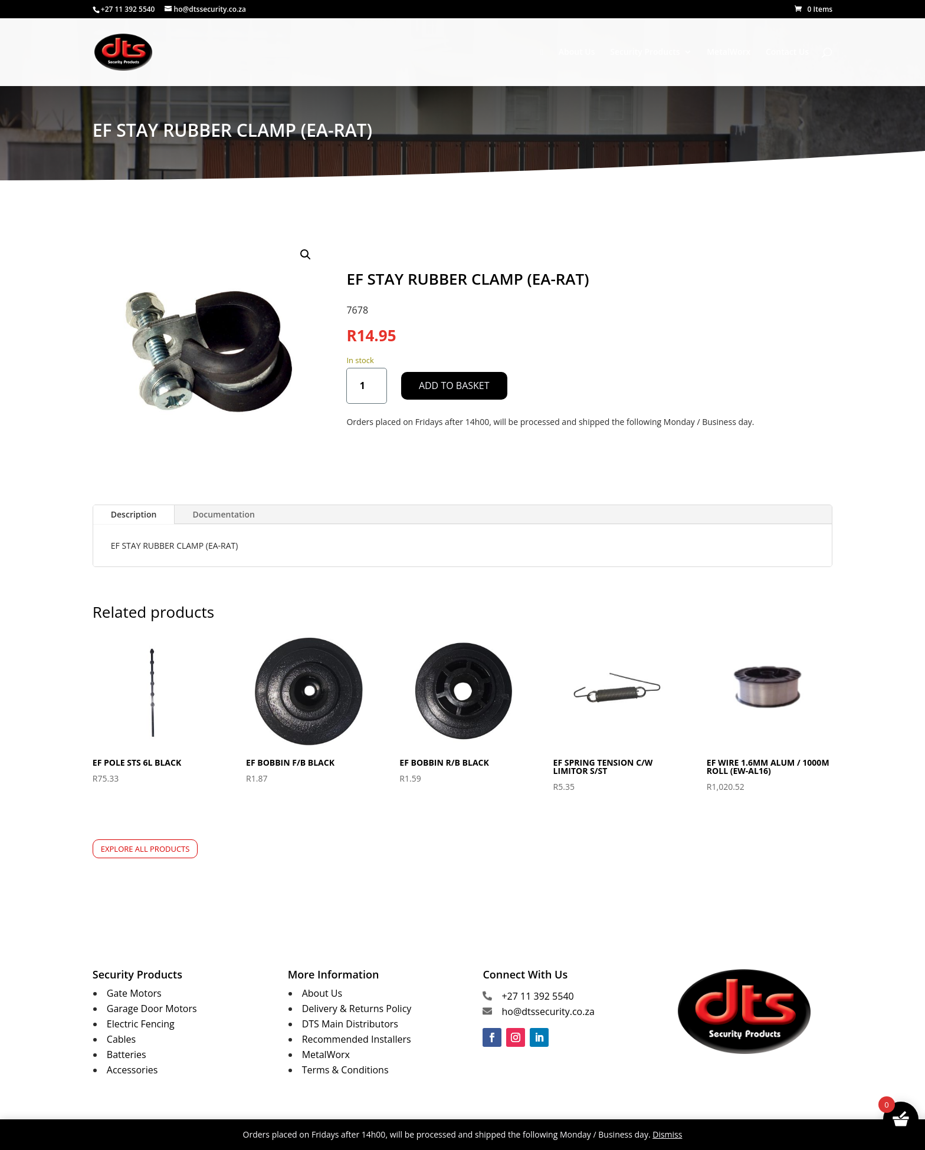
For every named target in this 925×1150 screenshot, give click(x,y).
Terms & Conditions (345, 1069)
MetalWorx (728, 52)
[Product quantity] (366, 386)
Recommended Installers (356, 1039)
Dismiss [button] (667, 1134)
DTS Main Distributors (350, 1023)
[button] (305, 254)
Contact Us (787, 52)
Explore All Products (145, 848)
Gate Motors (134, 993)
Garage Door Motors (152, 1008)
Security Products (645, 52)
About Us (577, 52)
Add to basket (454, 385)
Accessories (132, 1069)
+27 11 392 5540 (537, 996)
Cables (121, 1039)
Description (134, 514)
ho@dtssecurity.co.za (547, 1011)
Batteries (126, 1054)
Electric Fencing (141, 1023)
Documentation (223, 514)
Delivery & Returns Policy (357, 1008)
